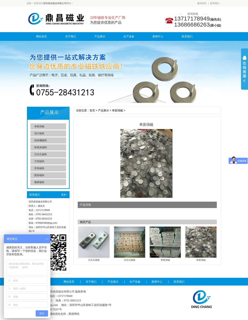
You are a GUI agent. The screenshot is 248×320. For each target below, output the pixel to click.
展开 (244, 69)
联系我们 (215, 3)
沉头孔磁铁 (40, 154)
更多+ (64, 194)
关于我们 (70, 36)
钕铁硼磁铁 (40, 140)
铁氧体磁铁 (40, 147)
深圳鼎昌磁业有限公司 (54, 3)
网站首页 (41, 36)
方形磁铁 (39, 161)
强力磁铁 (39, 133)
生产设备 (128, 36)
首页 (92, 110)
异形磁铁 (39, 168)
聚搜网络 (74, 313)
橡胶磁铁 (39, 182)
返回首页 (202, 3)
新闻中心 (157, 36)
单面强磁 (39, 126)
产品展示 (99, 36)
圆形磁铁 (39, 175)
